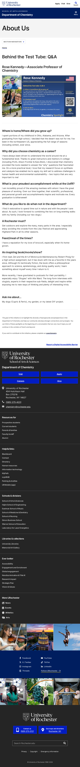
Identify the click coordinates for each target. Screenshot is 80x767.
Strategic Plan (8, 583)
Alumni (5, 438)
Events (6, 607)
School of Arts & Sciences (15, 11)
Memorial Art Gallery (10, 547)
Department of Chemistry (17, 14)
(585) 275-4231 (13, 402)
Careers (20, 381)
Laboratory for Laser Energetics (15, 528)
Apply (57, 3)
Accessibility (7, 563)
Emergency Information (50, 751)
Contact (5, 458)
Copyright (34, 751)
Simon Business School (12, 520)
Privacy (24, 751)
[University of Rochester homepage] (11, 4)
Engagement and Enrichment (14, 567)
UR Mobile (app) (9, 485)
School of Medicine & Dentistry (15, 512)
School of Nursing (9, 516)
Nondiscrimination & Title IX (13, 575)
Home (4, 48)
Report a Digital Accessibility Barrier (62, 345)
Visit (63, 3)
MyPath (5, 473)
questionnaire (51, 333)
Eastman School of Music (12, 508)
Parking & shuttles (9, 481)
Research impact (9, 579)
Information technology (12, 469)
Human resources (9, 465)
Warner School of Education (14, 524)
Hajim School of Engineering (14, 504)
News (6, 603)
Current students (9, 426)
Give (68, 3)
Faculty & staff (8, 434)
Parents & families (9, 430)
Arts (6, 617)
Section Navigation (14, 42)
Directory (6, 461)
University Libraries (10, 544)
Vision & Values (8, 587)
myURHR (5, 477)
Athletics (7, 612)
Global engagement (10, 571)
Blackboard (7, 454)
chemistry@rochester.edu (18, 406)
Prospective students (11, 422)
